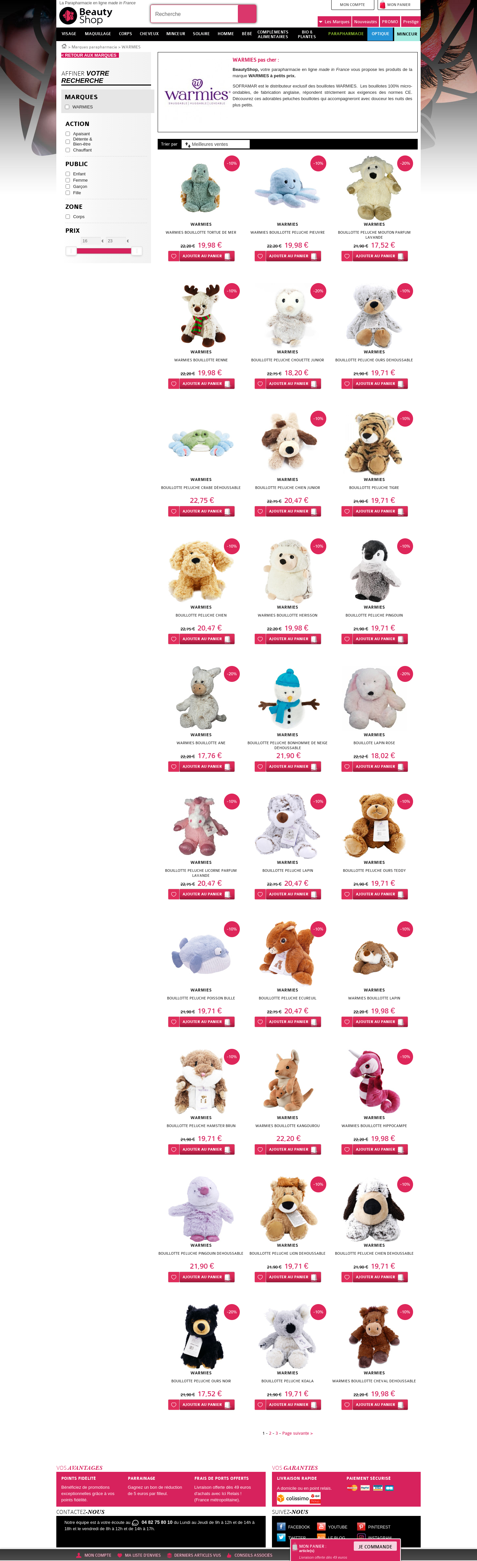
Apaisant (81, 133)
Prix (72, 231)
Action (77, 124)
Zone (74, 207)
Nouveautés (365, 21)
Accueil (64, 45)
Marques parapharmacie (94, 47)
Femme (80, 180)
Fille (77, 192)
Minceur (407, 34)
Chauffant (82, 150)
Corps (79, 216)
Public (76, 164)
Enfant (79, 173)
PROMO (390, 21)
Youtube (337, 1527)
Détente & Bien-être (82, 142)
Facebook (299, 1527)
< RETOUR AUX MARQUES (90, 55)
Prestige (411, 21)
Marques (334, 22)
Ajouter (202, 256)
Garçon (80, 186)
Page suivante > (297, 1433)
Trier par (169, 144)
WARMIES (83, 106)
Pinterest (379, 1527)
